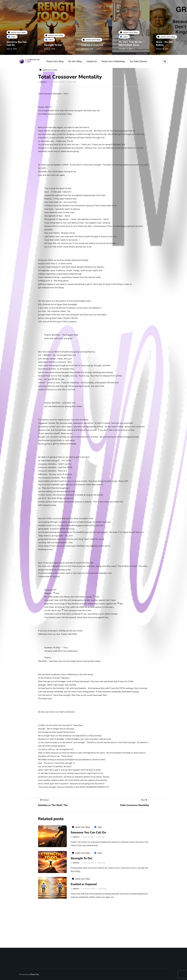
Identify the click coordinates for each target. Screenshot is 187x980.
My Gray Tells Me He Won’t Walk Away (130, 43)
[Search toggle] (165, 61)
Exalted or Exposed (92, 45)
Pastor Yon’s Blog (55, 61)
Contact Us (91, 61)
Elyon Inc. (35, 974)
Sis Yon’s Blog (75, 61)
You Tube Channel (138, 61)
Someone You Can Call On (17, 43)
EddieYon (43, 82)
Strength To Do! (53, 45)
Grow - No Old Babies (164, 43)
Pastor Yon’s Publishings (113, 61)
